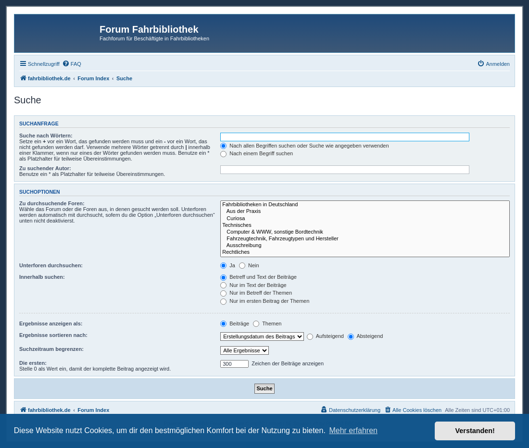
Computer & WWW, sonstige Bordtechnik (365, 232)
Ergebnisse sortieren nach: (53, 335)
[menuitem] (71, 64)
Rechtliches (365, 252)
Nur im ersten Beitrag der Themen (264, 301)
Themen (267, 323)
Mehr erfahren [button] (353, 430)
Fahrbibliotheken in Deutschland (365, 204)
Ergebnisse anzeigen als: (50, 323)
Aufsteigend (325, 336)
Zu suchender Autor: (45, 168)
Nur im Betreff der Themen (256, 293)
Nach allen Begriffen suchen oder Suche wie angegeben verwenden (304, 146)
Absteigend (365, 336)
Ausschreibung (365, 245)
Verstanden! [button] (475, 431)
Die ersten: (33, 363)
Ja (227, 265)
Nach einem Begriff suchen (256, 153)
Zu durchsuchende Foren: (52, 203)
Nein (249, 265)
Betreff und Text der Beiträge (258, 277)
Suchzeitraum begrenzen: (51, 349)
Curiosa (365, 218)
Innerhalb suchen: (42, 277)
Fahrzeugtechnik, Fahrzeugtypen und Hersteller (365, 239)
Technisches (365, 225)
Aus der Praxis (365, 211)
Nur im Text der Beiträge (253, 285)
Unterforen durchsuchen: (51, 265)
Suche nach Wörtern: (46, 135)
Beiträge (234, 323)
